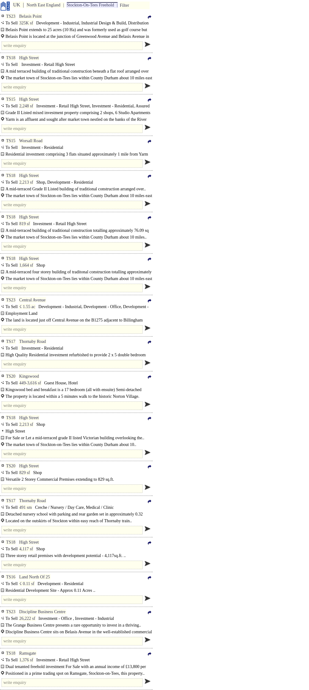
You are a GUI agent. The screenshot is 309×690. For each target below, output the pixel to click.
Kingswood (29, 376)
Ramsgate (27, 653)
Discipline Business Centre (42, 611)
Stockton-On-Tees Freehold (90, 5)
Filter (124, 5)
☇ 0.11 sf (26, 583)
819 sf (24, 223)
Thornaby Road (32, 341)
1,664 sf (26, 265)
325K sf (26, 23)
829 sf (24, 472)
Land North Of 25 (34, 577)
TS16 (10, 577)
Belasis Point (30, 16)
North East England (43, 5)
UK (16, 4)
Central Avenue (32, 300)
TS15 (10, 99)
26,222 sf (27, 618)
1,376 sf (26, 660)
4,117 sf (26, 549)
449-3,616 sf (30, 383)
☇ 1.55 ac (27, 306)
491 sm (25, 507)
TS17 (10, 341)
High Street (29, 58)
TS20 (10, 376)
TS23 (10, 16)
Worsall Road (30, 140)
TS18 (10, 58)
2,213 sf (26, 182)
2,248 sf (26, 106)
